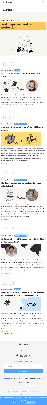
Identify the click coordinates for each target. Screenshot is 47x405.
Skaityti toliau (5, 108)
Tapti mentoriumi (21, 379)
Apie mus (16, 391)
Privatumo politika (33, 391)
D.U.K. (9, 391)
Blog (27, 382)
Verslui (21, 382)
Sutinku (30, 403)
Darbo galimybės (36, 379)
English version (23, 395)
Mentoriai (8, 379)
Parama (23, 391)
